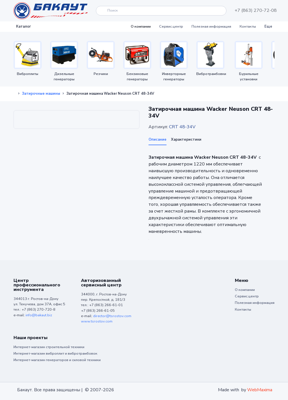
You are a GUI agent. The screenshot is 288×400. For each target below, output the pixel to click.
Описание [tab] (157, 139)
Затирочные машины (41, 93)
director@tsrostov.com (112, 316)
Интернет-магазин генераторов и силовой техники (57, 360)
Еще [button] (268, 26)
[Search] (161, 10)
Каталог (23, 26)
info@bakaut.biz (39, 315)
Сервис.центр (171, 26)
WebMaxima (259, 390)
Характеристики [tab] (186, 139)
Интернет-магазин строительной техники (49, 347)
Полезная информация (211, 26)
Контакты (248, 26)
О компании (141, 26)
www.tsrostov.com (96, 321)
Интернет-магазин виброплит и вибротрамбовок (55, 353)
